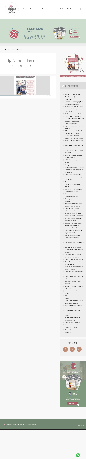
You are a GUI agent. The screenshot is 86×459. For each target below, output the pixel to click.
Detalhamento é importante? (74, 119)
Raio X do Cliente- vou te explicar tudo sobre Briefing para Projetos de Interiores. (74, 123)
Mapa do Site (60, 9)
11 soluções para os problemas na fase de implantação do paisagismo (74, 109)
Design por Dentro (12, 453)
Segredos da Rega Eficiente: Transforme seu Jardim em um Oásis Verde (74, 96)
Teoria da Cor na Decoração (74, 271)
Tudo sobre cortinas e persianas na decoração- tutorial (73, 213)
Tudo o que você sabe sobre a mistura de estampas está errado (74, 198)
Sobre (32, 9)
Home (25, 9)
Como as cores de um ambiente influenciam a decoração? (72, 305)
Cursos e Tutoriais (42, 9)
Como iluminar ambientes (73, 352)
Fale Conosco (71, 9)
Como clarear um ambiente (73, 288)
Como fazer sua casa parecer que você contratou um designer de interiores (74, 191)
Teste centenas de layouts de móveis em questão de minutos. (74, 235)
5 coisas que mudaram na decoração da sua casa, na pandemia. (73, 342)
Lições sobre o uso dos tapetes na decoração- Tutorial (72, 206)
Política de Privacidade (52, 452)
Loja (52, 9)
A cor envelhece (70, 291)
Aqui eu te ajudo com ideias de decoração (72, 452)
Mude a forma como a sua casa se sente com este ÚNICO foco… (73, 150)
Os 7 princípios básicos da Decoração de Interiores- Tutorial (73, 261)
